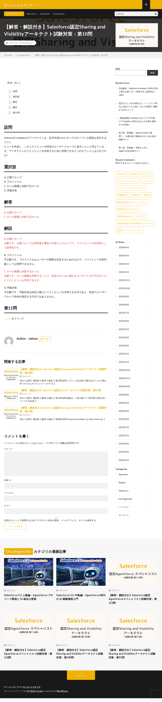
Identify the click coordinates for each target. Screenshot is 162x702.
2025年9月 (124, 297)
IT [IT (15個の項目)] (150, 175)
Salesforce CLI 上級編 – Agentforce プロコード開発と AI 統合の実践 (28, 599)
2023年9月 (124, 420)
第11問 (14, 114)
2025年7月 (124, 314)
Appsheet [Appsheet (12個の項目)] (121, 175)
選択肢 (13, 98)
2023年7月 (124, 428)
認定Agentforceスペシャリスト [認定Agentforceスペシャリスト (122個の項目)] (131, 203)
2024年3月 (124, 412)
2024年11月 (125, 379)
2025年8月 (124, 306)
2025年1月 (124, 363)
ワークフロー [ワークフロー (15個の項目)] (138, 189)
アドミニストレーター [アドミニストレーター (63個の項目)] (127, 182)
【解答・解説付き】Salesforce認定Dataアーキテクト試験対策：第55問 (60, 391)
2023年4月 (124, 444)
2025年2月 (124, 355)
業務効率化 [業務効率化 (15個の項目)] (122, 196)
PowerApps (59, 15)
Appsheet (124, 475)
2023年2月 (124, 461)
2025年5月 (124, 330)
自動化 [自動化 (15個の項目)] (147, 196)
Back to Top (81, 680)
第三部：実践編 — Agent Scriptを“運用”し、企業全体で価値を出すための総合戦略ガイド (138, 137)
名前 (7, 482)
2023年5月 (124, 436)
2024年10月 (125, 387)
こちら (8, 320)
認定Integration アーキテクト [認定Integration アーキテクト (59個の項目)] (130, 217)
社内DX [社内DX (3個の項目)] (135, 196)
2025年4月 (124, 338)
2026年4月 (124, 249)
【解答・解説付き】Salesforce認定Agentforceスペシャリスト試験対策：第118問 (27, 657)
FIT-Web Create (35, 695)
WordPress (63, 695)
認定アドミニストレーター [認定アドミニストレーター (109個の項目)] (129, 232)
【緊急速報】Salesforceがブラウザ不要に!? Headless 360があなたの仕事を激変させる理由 (138, 123)
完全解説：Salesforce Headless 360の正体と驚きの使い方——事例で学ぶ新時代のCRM (138, 93)
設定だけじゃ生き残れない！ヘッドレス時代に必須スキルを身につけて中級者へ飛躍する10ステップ (137, 108)
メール (8, 495)
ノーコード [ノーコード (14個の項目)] (147, 182)
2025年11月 (125, 281)
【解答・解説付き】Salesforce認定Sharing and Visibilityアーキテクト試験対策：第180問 (80, 657)
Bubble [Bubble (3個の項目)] (134, 175)
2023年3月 (124, 452)
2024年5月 (124, 404)
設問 (12, 93)
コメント (8, 451)
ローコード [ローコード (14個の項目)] (122, 189)
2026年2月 (124, 265)
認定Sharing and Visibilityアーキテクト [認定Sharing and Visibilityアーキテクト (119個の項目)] (134, 225)
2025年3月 (124, 346)
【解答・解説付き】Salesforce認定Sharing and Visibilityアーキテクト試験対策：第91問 (133, 657)
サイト (7, 507)
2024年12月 (125, 371)
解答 (12, 104)
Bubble (122, 483)
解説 (12, 109)
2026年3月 (124, 257)
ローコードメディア (32, 691)
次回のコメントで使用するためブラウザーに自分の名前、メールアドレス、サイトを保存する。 (51, 522)
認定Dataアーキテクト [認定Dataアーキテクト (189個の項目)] (127, 210)
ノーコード (124, 508)
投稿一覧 (44, 340)
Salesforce (31, 15)
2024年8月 (124, 395)
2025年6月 (124, 322)
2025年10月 (125, 289)
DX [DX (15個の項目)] (143, 175)
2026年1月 (124, 273)
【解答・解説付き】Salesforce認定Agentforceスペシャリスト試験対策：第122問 (132, 601)
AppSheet (45, 15)
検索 (118, 70)
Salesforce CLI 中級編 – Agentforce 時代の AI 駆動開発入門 (80, 599)
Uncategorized (27, 45)
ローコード (124, 516)
